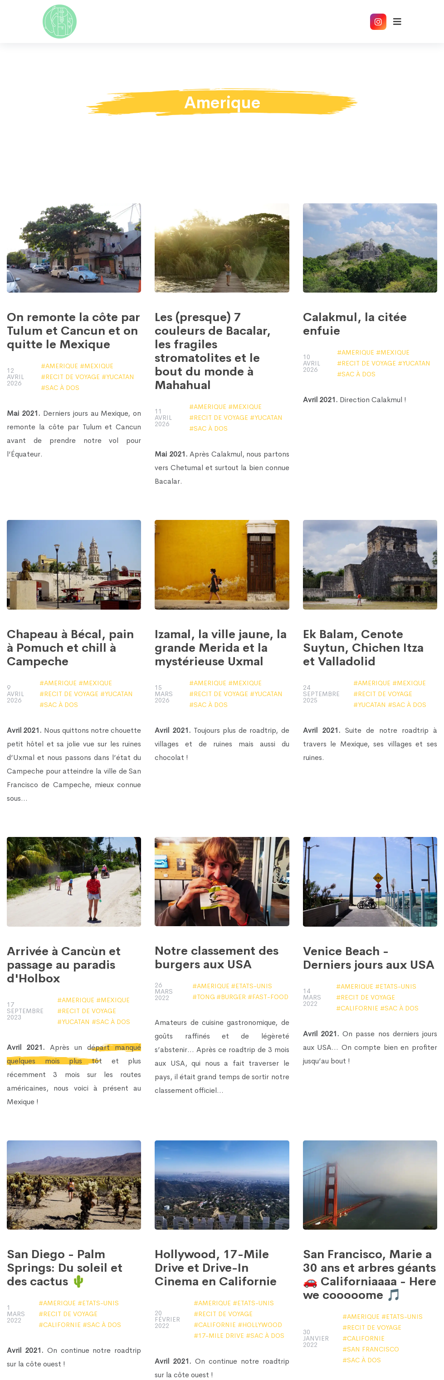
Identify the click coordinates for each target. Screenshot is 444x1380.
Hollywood (262, 1325)
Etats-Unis (253, 986)
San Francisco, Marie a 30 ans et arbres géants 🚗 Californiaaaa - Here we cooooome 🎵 (369, 1275)
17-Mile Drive (221, 1335)
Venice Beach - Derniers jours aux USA (368, 958)
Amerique (61, 366)
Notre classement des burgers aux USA (216, 957)
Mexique (98, 366)
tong (206, 997)
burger (233, 997)
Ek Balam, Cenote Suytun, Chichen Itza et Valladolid (363, 648)
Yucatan (120, 377)
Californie (359, 1008)
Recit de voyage (72, 377)
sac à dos (62, 388)
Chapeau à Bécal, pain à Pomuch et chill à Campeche (70, 648)
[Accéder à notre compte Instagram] (378, 22)
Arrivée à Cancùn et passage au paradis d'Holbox (64, 965)
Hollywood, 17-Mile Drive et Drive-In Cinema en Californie (216, 1268)
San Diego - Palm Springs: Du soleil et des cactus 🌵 (64, 1268)
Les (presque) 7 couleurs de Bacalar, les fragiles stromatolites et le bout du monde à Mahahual (213, 351)
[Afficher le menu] (397, 21)
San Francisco (373, 1349)
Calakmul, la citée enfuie (355, 324)
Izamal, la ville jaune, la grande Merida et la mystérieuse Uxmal (221, 648)
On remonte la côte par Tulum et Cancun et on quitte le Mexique (73, 331)
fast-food (270, 997)
